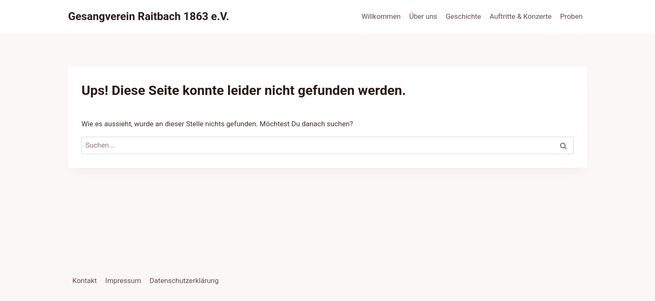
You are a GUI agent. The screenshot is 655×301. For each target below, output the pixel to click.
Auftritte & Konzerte (520, 16)
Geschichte (463, 16)
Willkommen (381, 16)
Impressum (123, 280)
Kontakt (84, 280)
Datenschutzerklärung (184, 280)
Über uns (423, 16)
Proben (571, 16)
